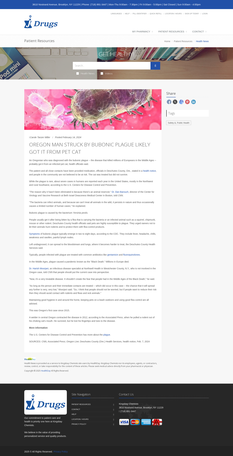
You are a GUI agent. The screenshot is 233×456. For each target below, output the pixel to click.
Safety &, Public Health (178, 123)
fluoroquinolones (131, 254)
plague (106, 334)
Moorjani (44, 268)
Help (127, 14)
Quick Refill (156, 14)
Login (205, 14)
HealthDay (45, 370)
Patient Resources (171, 31)
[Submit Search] (155, 66)
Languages (116, 14)
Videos (107, 73)
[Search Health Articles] (111, 65)
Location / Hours (173, 14)
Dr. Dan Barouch (120, 192)
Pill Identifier (139, 14)
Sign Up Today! (192, 14)
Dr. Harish (34, 268)
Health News (85, 73)
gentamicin (112, 254)
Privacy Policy (79, 424)
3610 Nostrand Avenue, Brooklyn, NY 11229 (56, 4)
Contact (198, 31)
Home (167, 41)
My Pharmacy (141, 31)
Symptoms (34, 234)
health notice (149, 171)
